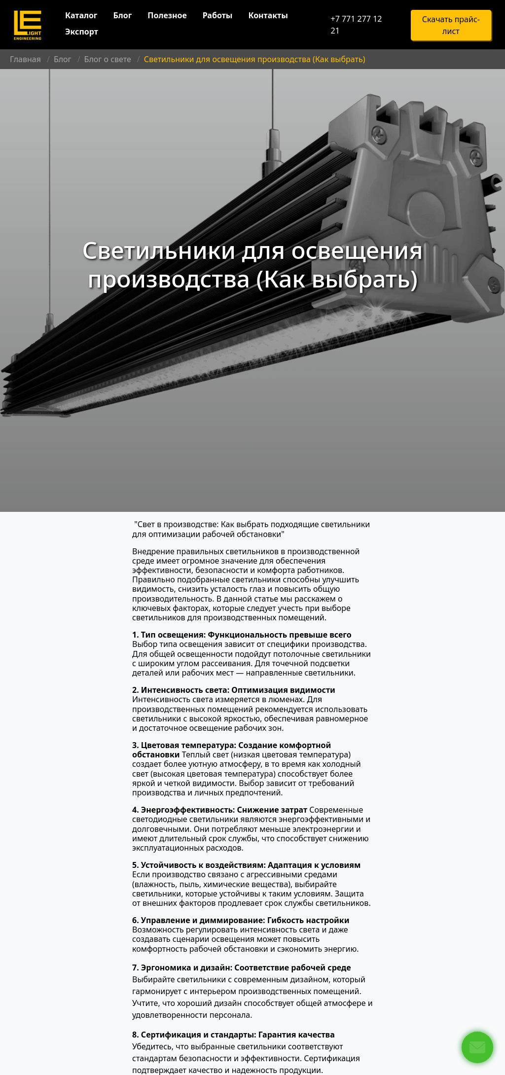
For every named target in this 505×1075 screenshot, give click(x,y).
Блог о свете (107, 59)
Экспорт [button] (81, 31)
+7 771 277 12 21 (356, 24)
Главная (25, 59)
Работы (218, 15)
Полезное (166, 15)
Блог (122, 15)
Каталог (81, 15)
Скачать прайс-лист (451, 25)
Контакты (268, 15)
